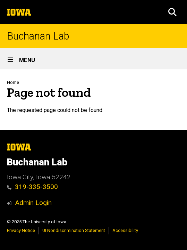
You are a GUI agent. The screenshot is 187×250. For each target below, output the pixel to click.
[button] (172, 12)
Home (13, 82)
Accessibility (125, 230)
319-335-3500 (32, 187)
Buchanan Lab (38, 36)
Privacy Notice (21, 230)
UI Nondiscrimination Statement (73, 230)
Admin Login (33, 203)
